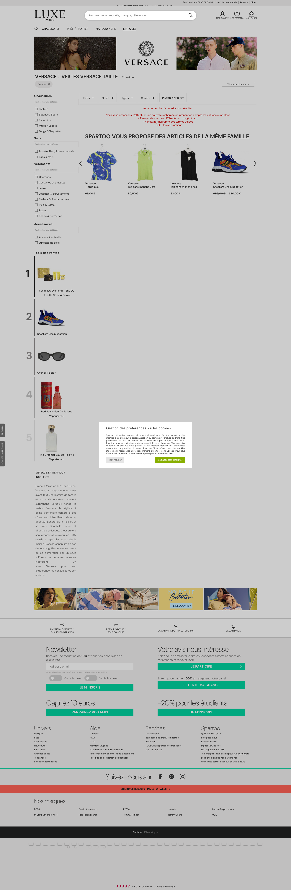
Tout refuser (115, 459)
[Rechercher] (190, 15)
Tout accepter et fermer (169, 459)
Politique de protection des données (156, 453)
